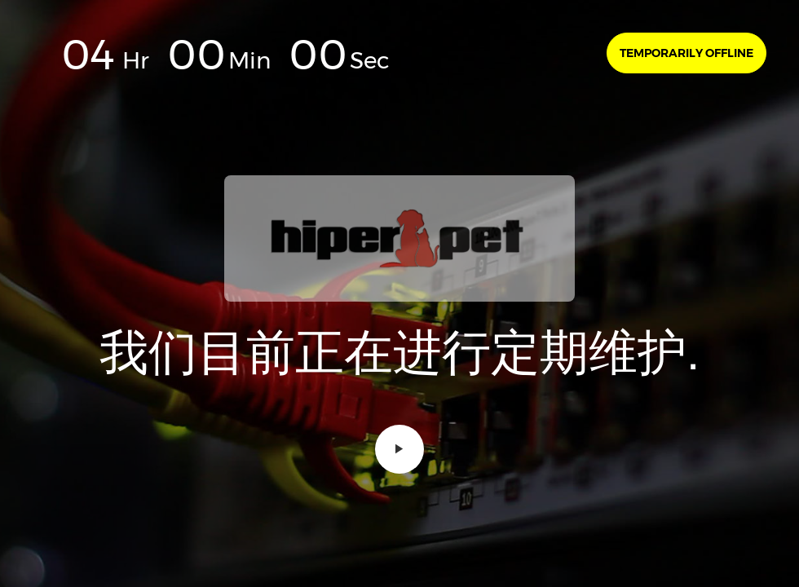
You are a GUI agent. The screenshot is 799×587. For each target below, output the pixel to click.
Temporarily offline (686, 53)
